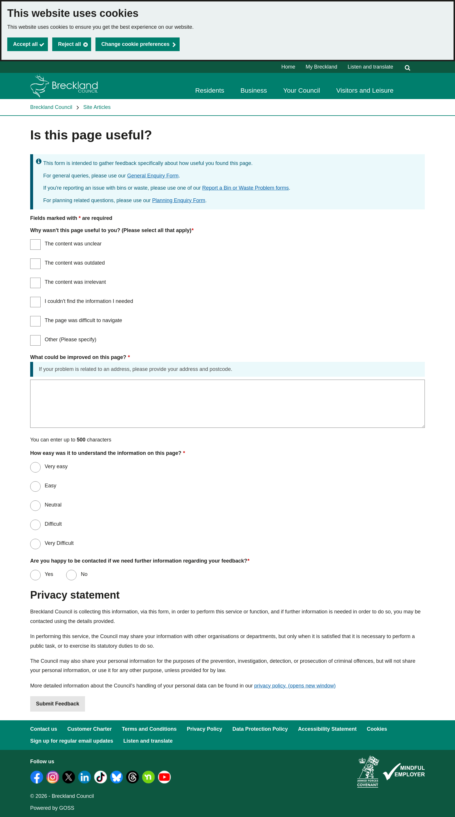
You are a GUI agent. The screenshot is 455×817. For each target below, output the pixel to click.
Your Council (301, 90)
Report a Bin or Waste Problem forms (245, 188)
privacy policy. (295, 686)
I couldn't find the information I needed (89, 301)
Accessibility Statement (327, 729)
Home (288, 67)
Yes (48, 574)
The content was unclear (73, 244)
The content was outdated (75, 263)
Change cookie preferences (135, 44)
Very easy (56, 466)
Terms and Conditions (149, 729)
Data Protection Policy (260, 729)
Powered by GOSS (52, 808)
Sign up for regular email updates (71, 741)
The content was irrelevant (75, 282)
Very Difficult (59, 543)
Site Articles (97, 107)
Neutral (53, 505)
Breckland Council (51, 107)
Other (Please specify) (70, 339)
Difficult (53, 524)
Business (254, 90)
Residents (209, 90)
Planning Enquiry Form (178, 200)
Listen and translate (370, 67)
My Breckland (321, 67)
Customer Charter (89, 729)
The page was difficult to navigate (83, 320)
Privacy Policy (204, 729)
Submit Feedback (57, 704)
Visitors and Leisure (364, 90)
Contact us (43, 729)
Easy (50, 486)
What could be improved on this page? (80, 357)
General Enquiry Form (152, 176)
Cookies (377, 729)
